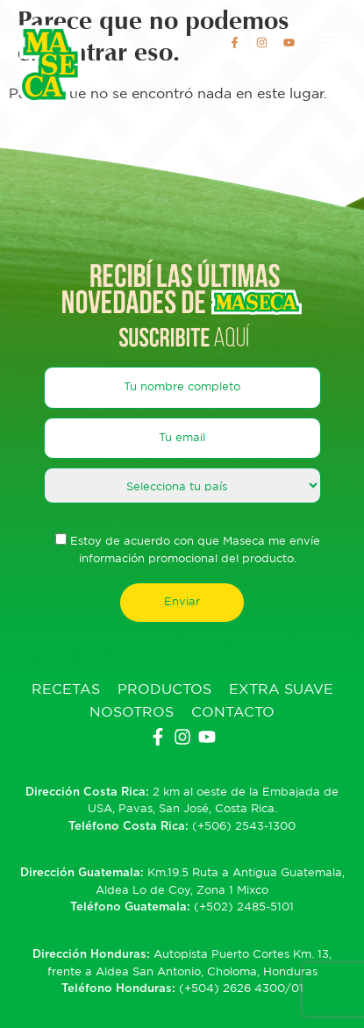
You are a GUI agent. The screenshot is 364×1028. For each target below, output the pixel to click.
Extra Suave (281, 689)
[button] (328, 44)
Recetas (66, 689)
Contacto (233, 712)
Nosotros (131, 712)
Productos (164, 689)
